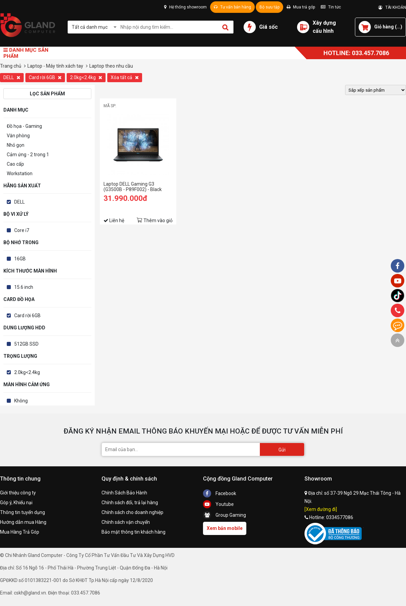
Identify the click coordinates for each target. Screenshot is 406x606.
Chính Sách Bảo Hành (124, 492)
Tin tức (331, 7)
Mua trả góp (301, 7)
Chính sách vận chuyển (126, 522)
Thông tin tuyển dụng (22, 512)
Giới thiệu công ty (18, 492)
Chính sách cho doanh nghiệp (132, 512)
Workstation (19, 173)
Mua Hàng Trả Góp (19, 532)
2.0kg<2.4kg (86, 77)
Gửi (282, 449)
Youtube (218, 504)
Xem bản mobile (225, 528)
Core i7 (21, 230)
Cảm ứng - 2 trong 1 (28, 154)
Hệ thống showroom (185, 7)
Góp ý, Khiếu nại (16, 502)
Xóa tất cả (125, 77)
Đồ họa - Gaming (24, 126)
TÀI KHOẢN (392, 7)
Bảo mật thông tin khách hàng (133, 532)
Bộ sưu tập (269, 7)
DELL (11, 77)
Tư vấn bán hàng (232, 7)
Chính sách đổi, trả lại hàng (130, 502)
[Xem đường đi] (320, 509)
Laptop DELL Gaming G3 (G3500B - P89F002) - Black (133, 186)
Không (21, 400)
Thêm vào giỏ (158, 220)
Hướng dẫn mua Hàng (23, 522)
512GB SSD (26, 344)
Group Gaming (224, 515)
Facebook (219, 493)
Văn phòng (18, 135)
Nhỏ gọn (15, 145)
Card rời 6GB (45, 77)
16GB (20, 258)
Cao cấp (15, 164)
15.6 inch (23, 287)
